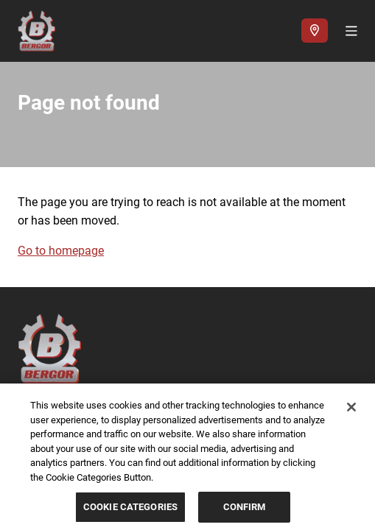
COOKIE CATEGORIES (130, 506)
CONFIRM (244, 506)
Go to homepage (61, 251)
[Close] (351, 407)
